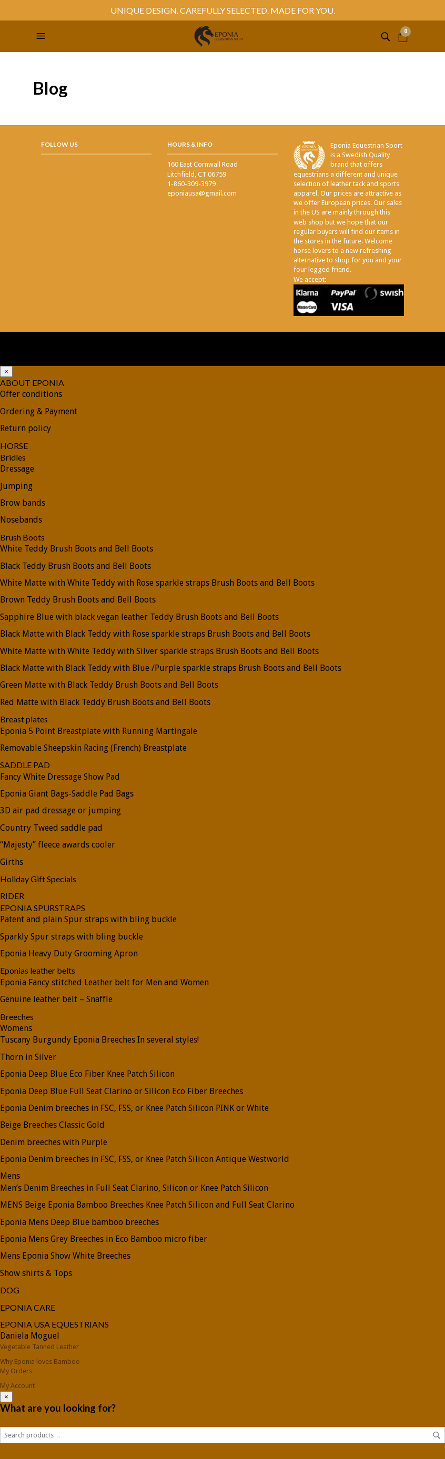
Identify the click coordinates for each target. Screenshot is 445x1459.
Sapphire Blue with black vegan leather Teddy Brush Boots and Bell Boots (139, 617)
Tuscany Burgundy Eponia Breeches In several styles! (99, 1040)
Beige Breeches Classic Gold (52, 1125)
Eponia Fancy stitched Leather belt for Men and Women (104, 982)
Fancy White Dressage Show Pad (60, 777)
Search (436, 1435)
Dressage (17, 469)
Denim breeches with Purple (53, 1142)
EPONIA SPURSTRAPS (42, 908)
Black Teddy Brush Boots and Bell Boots (75, 566)
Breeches (17, 1017)
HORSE (14, 446)
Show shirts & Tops (36, 1273)
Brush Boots (22, 537)
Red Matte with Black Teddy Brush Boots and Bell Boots (105, 702)
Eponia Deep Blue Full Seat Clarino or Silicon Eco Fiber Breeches (121, 1091)
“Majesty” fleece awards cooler (57, 845)
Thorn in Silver (28, 1057)
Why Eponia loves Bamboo (40, 1361)
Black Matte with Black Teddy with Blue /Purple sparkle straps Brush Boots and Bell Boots (170, 668)
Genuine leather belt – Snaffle (56, 999)
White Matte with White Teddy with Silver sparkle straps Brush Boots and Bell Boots (159, 651)
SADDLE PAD (25, 765)
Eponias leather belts (37, 970)
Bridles (13, 457)
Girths (11, 862)
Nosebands (21, 520)
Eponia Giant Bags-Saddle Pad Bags (67, 794)
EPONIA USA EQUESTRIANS (54, 1324)
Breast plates (24, 719)
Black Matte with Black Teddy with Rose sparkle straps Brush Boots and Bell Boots (155, 634)
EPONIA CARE (27, 1307)
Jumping (16, 486)
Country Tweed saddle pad (51, 828)
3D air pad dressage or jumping (60, 810)
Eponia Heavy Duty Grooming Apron (69, 953)
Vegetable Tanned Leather (39, 1347)
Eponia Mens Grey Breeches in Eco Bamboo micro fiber (103, 1239)
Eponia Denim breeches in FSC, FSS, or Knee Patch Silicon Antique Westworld (144, 1159)
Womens (16, 1028)
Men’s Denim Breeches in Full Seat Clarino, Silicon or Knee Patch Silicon (134, 1188)
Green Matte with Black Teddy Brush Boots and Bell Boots (109, 685)
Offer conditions (31, 394)
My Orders (16, 1371)
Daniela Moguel (29, 1336)
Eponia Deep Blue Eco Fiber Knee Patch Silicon (87, 1074)
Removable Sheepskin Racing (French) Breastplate (93, 748)
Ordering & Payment (38, 411)
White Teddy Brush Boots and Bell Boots (76, 549)
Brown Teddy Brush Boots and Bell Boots (78, 600)
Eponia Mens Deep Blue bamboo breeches (79, 1222)
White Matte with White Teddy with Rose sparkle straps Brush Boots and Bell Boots (157, 583)
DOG (9, 1290)
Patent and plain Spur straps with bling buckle (88, 919)
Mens (10, 1176)
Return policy (25, 428)
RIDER (12, 896)
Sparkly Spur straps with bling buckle (71, 937)
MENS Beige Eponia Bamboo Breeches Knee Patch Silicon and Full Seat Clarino (147, 1205)
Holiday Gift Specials (38, 879)
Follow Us (59, 144)
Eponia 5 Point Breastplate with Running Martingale (98, 731)
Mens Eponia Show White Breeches (65, 1256)
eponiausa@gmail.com (202, 193)
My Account (17, 1386)
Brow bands (22, 503)
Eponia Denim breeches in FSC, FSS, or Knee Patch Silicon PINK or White (134, 1108)
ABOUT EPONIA (32, 382)
